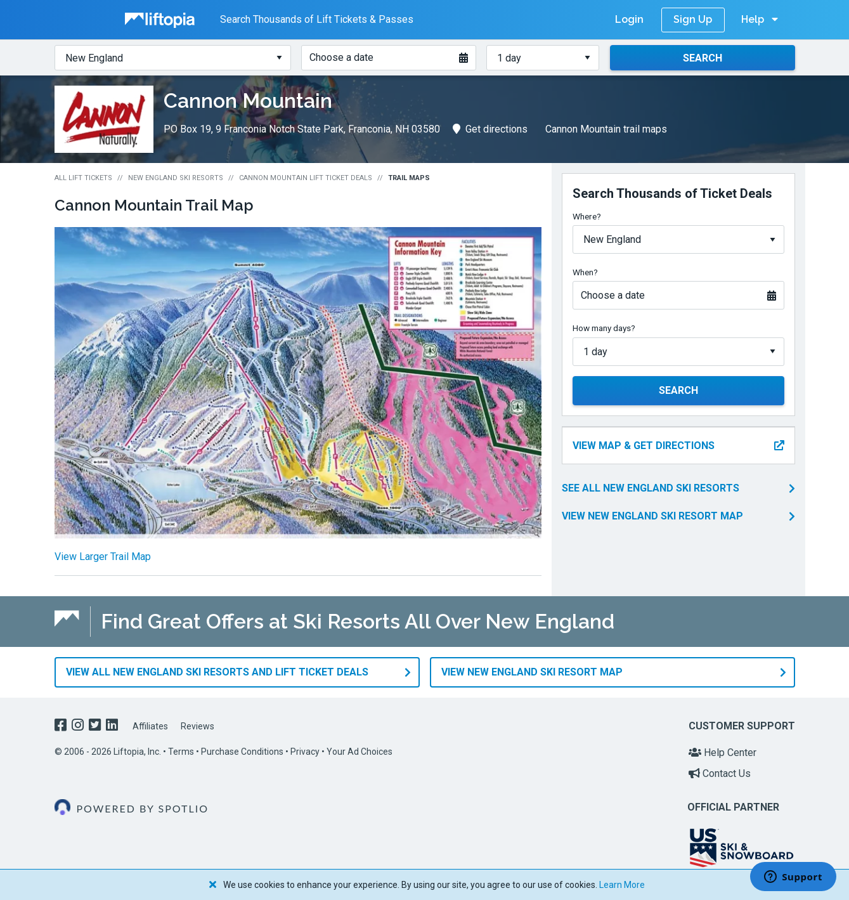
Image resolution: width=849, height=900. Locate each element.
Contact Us (720, 773)
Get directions (490, 129)
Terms (181, 751)
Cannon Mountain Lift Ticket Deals (305, 178)
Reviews (197, 726)
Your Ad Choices (359, 751)
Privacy (305, 751)
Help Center (722, 752)
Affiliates (150, 726)
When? (585, 272)
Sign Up (692, 19)
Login (629, 19)
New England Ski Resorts (175, 178)
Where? (587, 216)
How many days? (604, 328)
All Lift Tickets (83, 178)
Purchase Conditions (242, 751)
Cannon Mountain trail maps (606, 129)
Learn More (622, 885)
